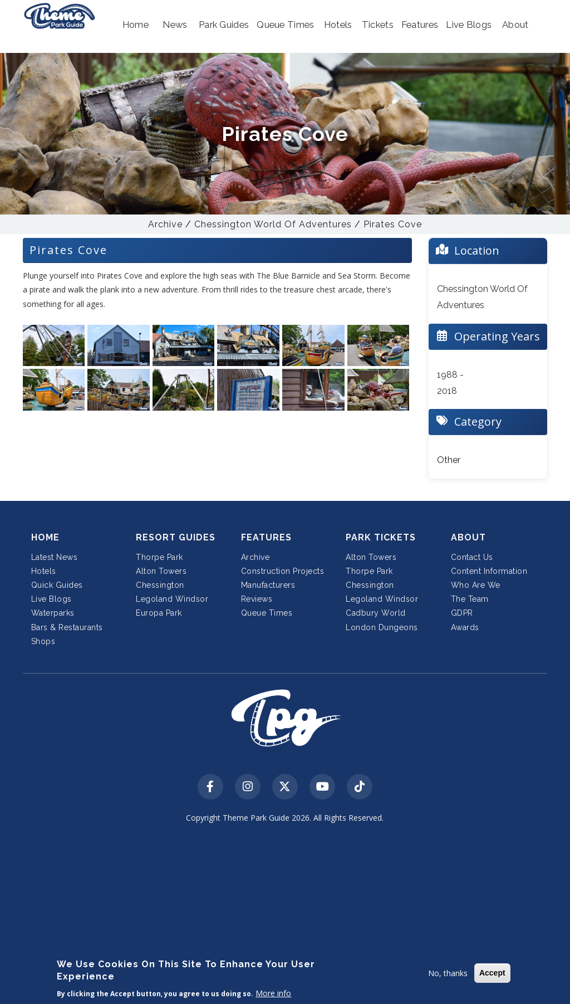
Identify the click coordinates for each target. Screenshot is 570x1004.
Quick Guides (57, 585)
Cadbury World (376, 612)
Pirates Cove (392, 224)
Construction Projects (283, 571)
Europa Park (159, 612)
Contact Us (472, 557)
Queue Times (267, 612)
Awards (465, 627)
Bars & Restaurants (67, 627)
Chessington (160, 585)
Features (266, 537)
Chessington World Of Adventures (273, 224)
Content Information (489, 571)
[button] (135, 25)
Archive (165, 224)
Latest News (54, 557)
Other (448, 460)
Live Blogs (51, 598)
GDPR (462, 612)
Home (45, 537)
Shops (43, 641)
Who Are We (475, 585)
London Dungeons (382, 627)
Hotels (43, 571)
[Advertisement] (285, 916)
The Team (470, 598)
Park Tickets (381, 537)
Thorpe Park (159, 557)
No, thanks (448, 973)
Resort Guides (175, 537)
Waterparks (53, 612)
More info (273, 993)
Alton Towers (161, 571)
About (468, 537)
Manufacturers (268, 585)
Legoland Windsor (172, 598)
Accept (492, 972)
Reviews (257, 598)
